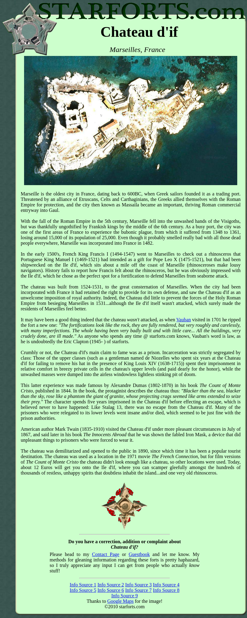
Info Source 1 (83, 584)
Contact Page (105, 554)
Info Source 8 (166, 590)
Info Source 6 (110, 590)
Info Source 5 (83, 590)
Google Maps (120, 601)
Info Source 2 (110, 584)
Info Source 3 (138, 584)
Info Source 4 (166, 584)
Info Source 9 (124, 595)
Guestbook (139, 554)
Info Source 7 (138, 590)
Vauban (183, 319)
